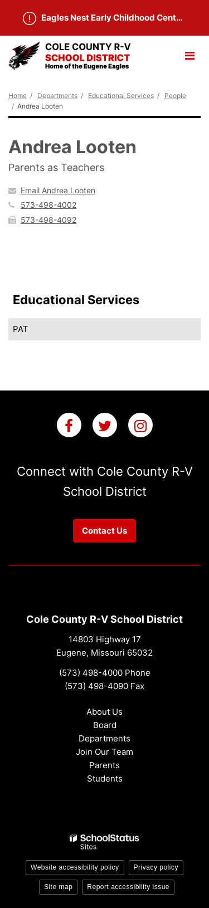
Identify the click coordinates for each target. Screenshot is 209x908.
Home (17, 95)
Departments (57, 95)
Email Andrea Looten (58, 190)
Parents (104, 765)
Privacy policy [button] (156, 867)
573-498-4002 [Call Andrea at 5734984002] (48, 204)
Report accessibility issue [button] (128, 887)
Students (105, 778)
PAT (20, 329)
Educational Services (121, 95)
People (175, 95)
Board (104, 725)
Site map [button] (58, 887)
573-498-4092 (48, 219)
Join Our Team (104, 751)
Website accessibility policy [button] (75, 867)
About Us (104, 711)
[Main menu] (189, 55)
